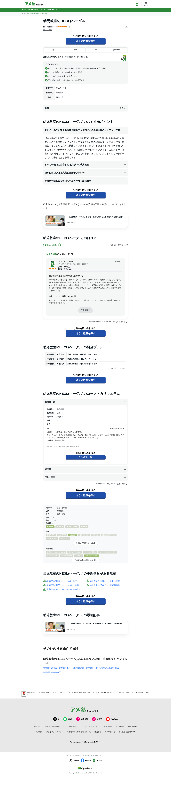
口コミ (54, 50)
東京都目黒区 (64, 668)
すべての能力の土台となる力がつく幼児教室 (85, 164)
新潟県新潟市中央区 (52, 672)
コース (96, 50)
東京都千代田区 (50, 668)
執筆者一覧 (108, 726)
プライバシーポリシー (54, 732)
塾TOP (24, 13)
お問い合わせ (110, 732)
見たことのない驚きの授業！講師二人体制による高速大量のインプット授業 (85, 130)
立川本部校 (51, 254)
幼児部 (85, 469)
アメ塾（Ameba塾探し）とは (54, 726)
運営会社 (97, 732)
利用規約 (39, 732)
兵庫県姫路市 (78, 668)
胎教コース (85, 402)
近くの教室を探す (85, 41)
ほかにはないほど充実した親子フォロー (85, 172)
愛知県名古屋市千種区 (109, 668)
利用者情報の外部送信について (79, 732)
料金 (75, 50)
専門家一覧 (120, 726)
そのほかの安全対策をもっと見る (85, 560)
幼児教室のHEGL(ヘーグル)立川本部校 (63, 585)
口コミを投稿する (52, 245)
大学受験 (82, 719)
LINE (67, 719)
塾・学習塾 (47, 30)
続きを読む (85, 310)
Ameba (74, 760)
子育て (97, 719)
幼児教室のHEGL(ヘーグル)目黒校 (61, 581)
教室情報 (116, 50)
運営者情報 (132, 726)
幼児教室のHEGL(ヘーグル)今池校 (105, 581)
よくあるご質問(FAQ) (127, 732)
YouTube (112, 719)
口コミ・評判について (119, 245)
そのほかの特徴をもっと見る (85, 543)
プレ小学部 (85, 477)
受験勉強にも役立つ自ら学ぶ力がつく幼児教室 (85, 181)
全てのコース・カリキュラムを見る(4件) (112, 484)
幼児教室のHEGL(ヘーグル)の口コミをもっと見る (108, 322)
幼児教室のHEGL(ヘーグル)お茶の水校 (63, 589)
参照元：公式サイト (117, 428)
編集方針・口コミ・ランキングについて (84, 726)
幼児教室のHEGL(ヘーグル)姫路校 (105, 585)
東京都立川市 (92, 668)
